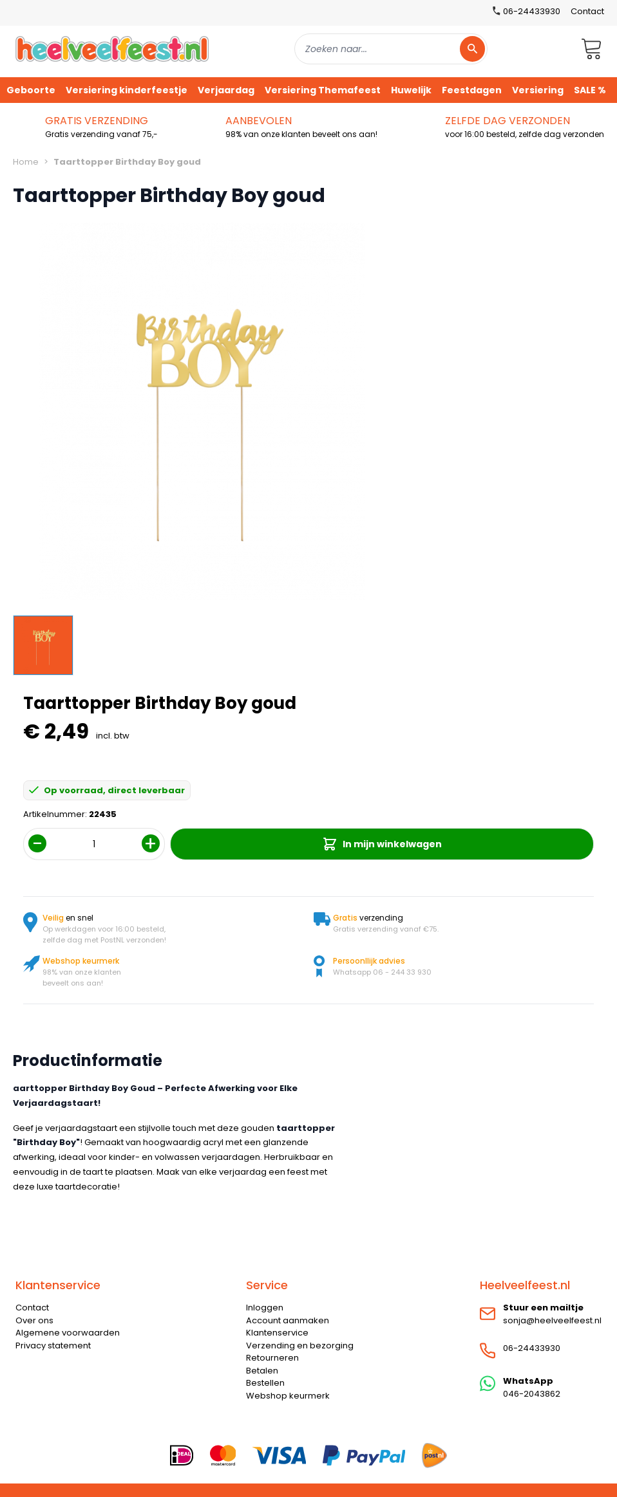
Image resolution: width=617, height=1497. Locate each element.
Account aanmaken (287, 1320)
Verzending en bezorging (300, 1345)
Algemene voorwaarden (67, 1333)
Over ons (34, 1320)
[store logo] (112, 48)
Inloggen (264, 1307)
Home (26, 162)
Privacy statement (53, 1345)
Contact (587, 11)
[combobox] (391, 48)
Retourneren (272, 1358)
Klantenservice (277, 1333)
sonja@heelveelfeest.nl (552, 1320)
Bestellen (265, 1383)
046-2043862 (531, 1394)
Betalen (262, 1370)
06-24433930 (531, 1348)
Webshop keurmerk (288, 1396)
